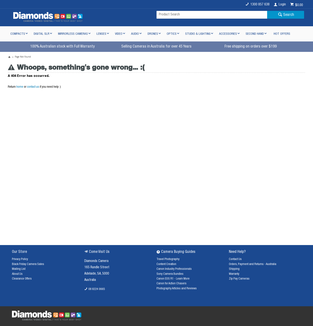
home (19, 87)
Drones (153, 34)
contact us (33, 87)
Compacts (17, 34)
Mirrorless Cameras (73, 34)
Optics (171, 34)
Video (118, 34)
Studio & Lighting (197, 34)
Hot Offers (282, 34)
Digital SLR (41, 34)
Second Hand (255, 34)
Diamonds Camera (96, 261)
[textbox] (211, 15)
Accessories (228, 34)
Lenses (101, 34)
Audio (135, 34)
